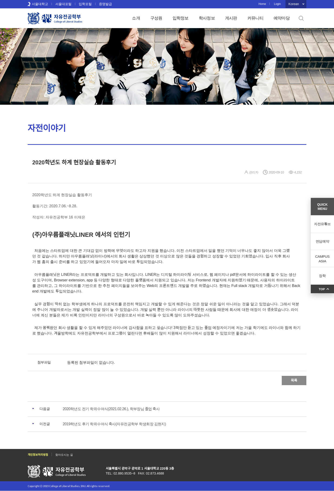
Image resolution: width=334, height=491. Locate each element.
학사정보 (207, 18)
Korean (293, 4)
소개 (136, 18)
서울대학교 (40, 4)
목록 (294, 380)
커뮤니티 (255, 18)
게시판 (231, 18)
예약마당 (282, 18)
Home (262, 4)
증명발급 (105, 4)
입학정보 (181, 18)
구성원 (156, 18)
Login (277, 4)
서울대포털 (63, 4)
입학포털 (85, 4)
